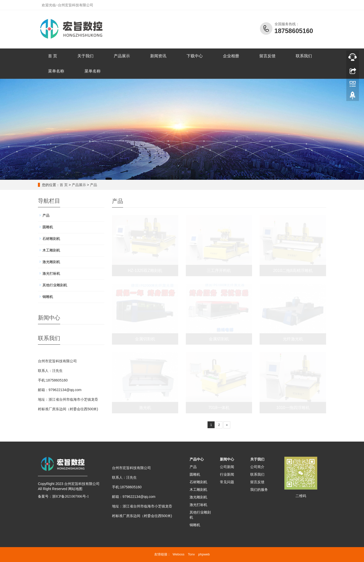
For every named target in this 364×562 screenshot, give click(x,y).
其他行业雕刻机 (54, 285)
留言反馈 (267, 56)
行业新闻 (227, 474)
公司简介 (257, 467)
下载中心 (195, 56)
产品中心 (197, 459)
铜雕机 (47, 297)
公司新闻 (227, 467)
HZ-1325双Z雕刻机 (145, 270)
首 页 (52, 56)
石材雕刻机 (51, 239)
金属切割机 (145, 339)
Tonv (191, 554)
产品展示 (122, 56)
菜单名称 (56, 71)
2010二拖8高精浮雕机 (293, 270)
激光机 (145, 407)
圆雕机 (47, 227)
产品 (93, 185)
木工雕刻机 (51, 250)
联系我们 (304, 56)
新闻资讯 (158, 56)
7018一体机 (219, 407)
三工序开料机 (219, 270)
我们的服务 (259, 490)
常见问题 (227, 482)
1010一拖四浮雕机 (293, 407)
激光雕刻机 (51, 262)
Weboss (179, 554)
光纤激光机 (293, 339)
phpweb (204, 554)
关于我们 (85, 56)
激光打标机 (51, 273)
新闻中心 (227, 459)
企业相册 (231, 56)
